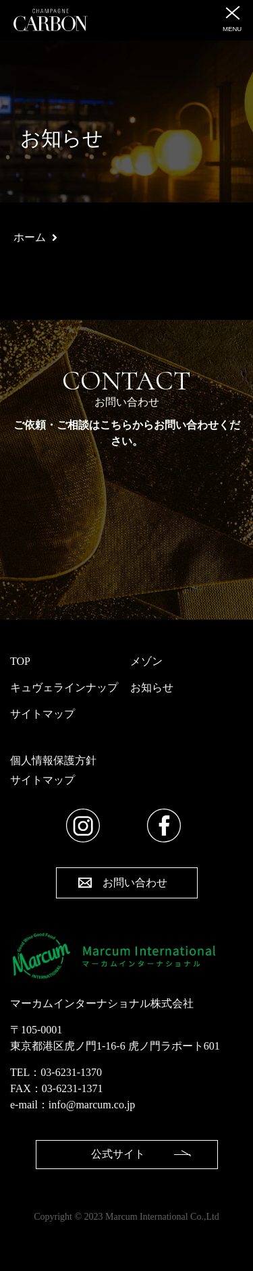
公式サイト (118, 1154)
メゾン (146, 661)
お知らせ (151, 687)
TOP (20, 661)
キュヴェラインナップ (64, 687)
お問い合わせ (135, 882)
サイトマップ (42, 714)
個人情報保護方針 (53, 760)
